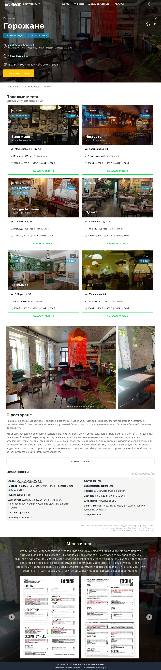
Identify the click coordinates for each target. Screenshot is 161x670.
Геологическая (65, 485)
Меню (47, 86)
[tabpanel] (61, 367)
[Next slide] (149, 368)
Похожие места (32, 86)
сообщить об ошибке (143, 473)
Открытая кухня (38, 35)
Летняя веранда (14, 35)
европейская (24, 494)
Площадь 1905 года (28, 485)
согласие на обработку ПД (96, 667)
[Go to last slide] (12, 368)
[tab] (68, 406)
